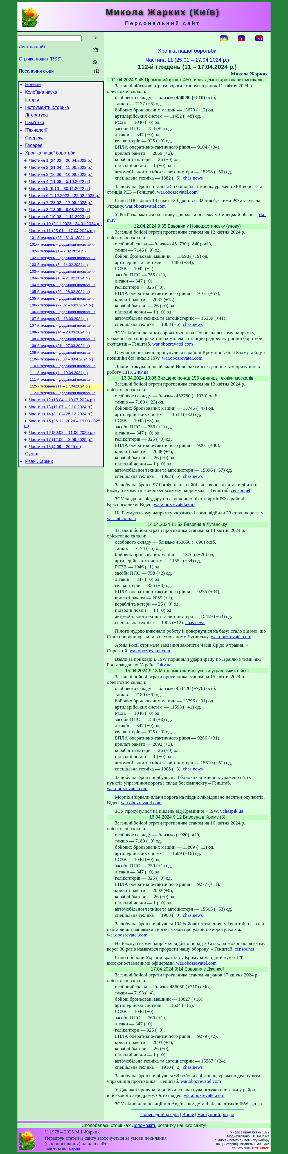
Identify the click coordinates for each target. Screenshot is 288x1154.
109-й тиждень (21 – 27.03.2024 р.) (60, 373)
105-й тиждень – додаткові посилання (63, 322)
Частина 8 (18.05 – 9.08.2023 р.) (59, 225)
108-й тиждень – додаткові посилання (63, 366)
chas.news (193, 178)
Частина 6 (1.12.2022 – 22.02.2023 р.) (65, 209)
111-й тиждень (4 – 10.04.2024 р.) (59, 402)
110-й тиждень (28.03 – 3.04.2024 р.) (61, 388)
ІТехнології (36, 136)
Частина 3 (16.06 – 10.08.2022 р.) (61, 185)
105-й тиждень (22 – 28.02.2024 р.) (60, 314)
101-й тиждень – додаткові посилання (63, 263)
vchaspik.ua (231, 811)
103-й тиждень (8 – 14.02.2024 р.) (59, 285)
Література (36, 119)
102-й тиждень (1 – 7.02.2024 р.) (58, 270)
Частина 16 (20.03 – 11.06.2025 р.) (62, 468)
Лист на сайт (32, 46)
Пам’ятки (34, 127)
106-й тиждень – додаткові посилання (63, 336)
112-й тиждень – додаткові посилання (63, 424)
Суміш (31, 491)
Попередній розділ (159, 1114)
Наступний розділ (215, 1114)
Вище (188, 1114)
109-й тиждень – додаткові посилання (63, 380)
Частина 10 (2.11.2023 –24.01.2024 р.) (65, 240)
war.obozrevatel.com (177, 192)
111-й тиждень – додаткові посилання (63, 409)
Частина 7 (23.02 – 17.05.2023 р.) (61, 217)
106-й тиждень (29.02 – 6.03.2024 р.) (61, 329)
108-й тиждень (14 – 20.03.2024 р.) (60, 358)
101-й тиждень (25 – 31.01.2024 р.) (60, 256)
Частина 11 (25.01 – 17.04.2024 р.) (62, 248)
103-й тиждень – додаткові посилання (63, 292)
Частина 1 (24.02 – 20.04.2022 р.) (61, 169)
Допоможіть (144, 1125)
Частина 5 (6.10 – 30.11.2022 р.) (59, 201)
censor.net (241, 490)
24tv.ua (141, 372)
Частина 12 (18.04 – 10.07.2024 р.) (62, 432)
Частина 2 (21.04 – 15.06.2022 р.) (61, 177)
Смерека (34, 144)
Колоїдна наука (41, 93)
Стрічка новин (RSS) (40, 59)
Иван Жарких (39, 500)
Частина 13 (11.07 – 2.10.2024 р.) (61, 440)
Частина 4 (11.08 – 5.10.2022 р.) (59, 193)
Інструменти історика (47, 110)
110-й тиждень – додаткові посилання (63, 395)
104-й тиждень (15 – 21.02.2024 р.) (60, 300)
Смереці (73, 1149)
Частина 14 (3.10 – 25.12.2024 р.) (61, 447)
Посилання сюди (36, 71)
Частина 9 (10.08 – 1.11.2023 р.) (59, 232)
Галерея (33, 153)
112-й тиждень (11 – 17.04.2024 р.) (60, 417)
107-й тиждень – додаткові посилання (63, 351)
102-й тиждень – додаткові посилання (63, 278)
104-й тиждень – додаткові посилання (63, 307)
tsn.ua (256, 1103)
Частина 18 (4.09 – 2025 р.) (55, 483)
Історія (32, 102)
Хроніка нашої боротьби (50, 161)
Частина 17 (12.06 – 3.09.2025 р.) (61, 476)
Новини (33, 85)
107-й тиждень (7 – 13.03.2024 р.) (59, 344)
